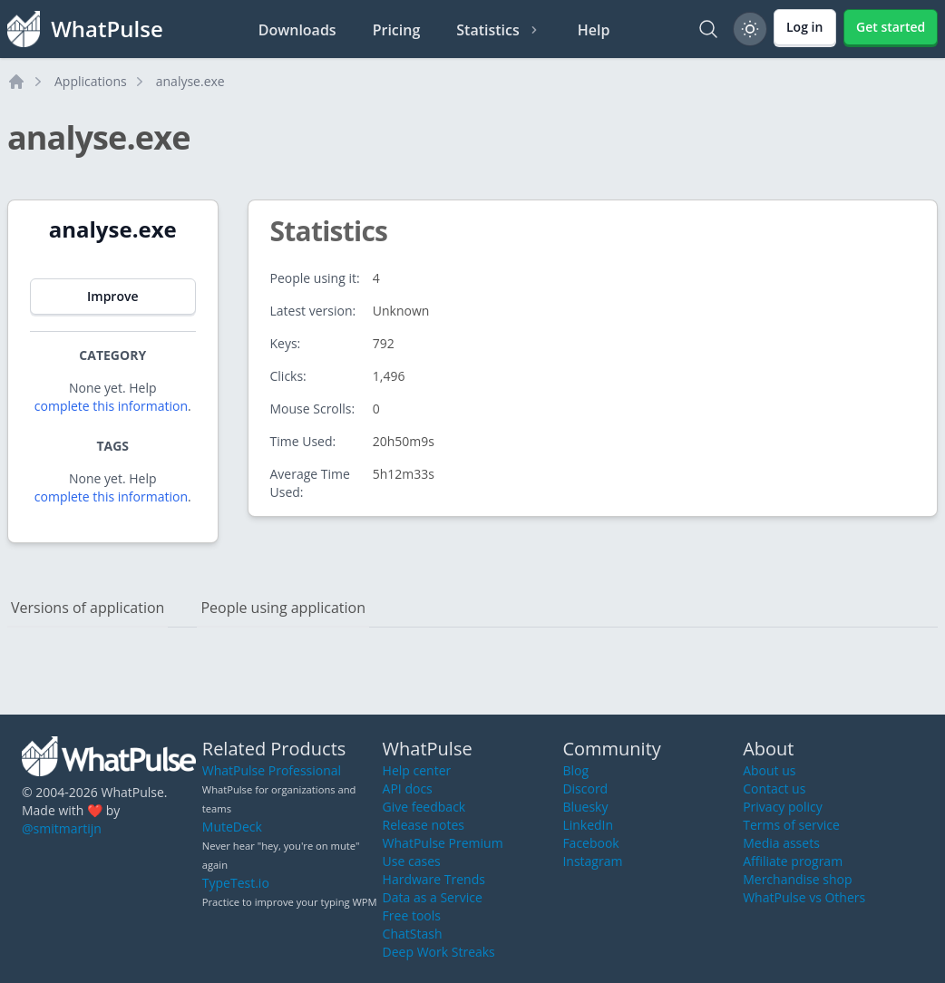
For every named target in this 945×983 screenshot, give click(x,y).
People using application (282, 608)
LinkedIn (587, 824)
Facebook (590, 843)
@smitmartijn (62, 828)
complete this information (111, 405)
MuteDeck (232, 826)
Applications (90, 81)
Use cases (412, 861)
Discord (585, 788)
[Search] (708, 29)
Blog (575, 770)
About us (769, 770)
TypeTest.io (235, 882)
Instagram (592, 861)
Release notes (423, 824)
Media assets (781, 843)
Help (594, 30)
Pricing (397, 30)
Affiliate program (793, 861)
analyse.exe (190, 81)
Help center (417, 770)
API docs (408, 788)
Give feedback (424, 806)
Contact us (774, 788)
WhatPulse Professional (271, 770)
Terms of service (791, 824)
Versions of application (87, 608)
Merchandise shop (797, 879)
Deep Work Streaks (439, 951)
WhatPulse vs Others (804, 897)
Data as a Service (432, 897)
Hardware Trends (434, 879)
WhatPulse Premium (443, 843)
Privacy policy (783, 806)
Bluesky (585, 806)
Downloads (297, 30)
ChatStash (413, 933)
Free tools (412, 915)
